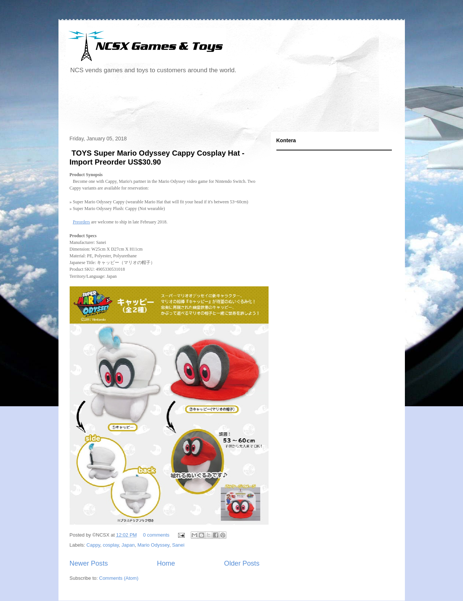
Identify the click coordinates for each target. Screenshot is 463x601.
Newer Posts (89, 563)
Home (166, 563)
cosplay (111, 545)
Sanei (178, 545)
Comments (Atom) (118, 578)
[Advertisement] (201, 106)
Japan (127, 545)
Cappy (93, 545)
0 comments (156, 535)
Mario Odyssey (153, 545)
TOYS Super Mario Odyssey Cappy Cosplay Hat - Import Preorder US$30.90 (157, 157)
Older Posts (241, 563)
